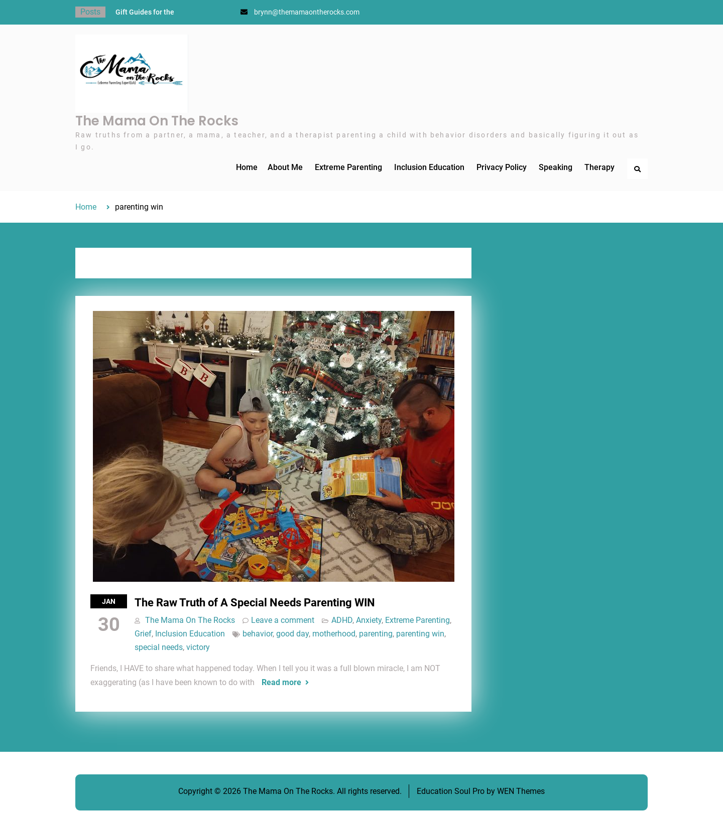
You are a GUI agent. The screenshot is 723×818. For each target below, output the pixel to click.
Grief (143, 633)
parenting (376, 633)
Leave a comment (282, 620)
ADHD (341, 620)
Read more (281, 682)
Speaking (555, 167)
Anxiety (369, 620)
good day (292, 633)
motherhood (333, 633)
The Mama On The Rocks (156, 121)
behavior (258, 633)
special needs (159, 647)
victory (198, 647)
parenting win (420, 633)
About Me (285, 167)
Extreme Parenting (348, 167)
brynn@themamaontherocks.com (306, 12)
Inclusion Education (429, 167)
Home (247, 167)
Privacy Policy (501, 167)
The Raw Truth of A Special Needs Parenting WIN (255, 602)
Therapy (599, 167)
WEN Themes (521, 791)
